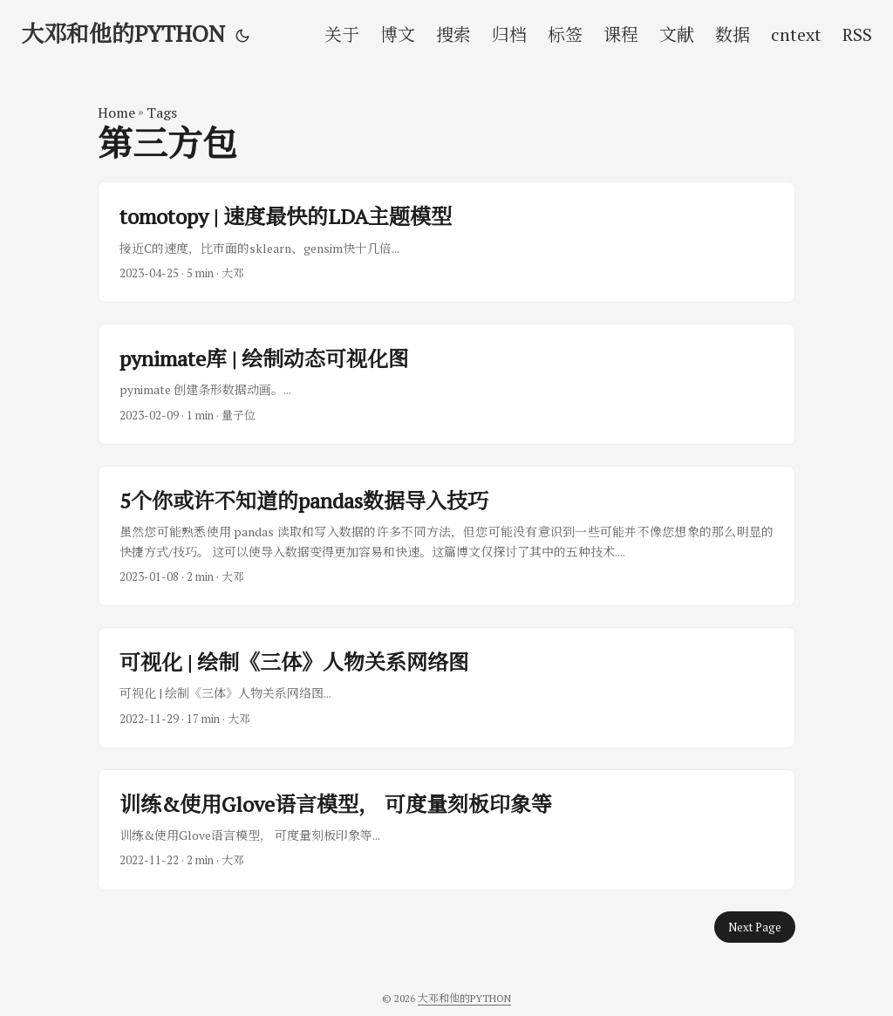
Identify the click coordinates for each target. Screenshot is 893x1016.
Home (116, 112)
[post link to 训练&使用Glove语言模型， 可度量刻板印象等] (446, 830)
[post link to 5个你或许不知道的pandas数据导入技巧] (446, 536)
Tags (162, 112)
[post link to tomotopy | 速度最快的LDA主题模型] (446, 242)
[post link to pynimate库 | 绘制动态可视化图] (446, 384)
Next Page (754, 927)
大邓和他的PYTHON (123, 33)
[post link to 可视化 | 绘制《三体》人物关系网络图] (446, 687)
